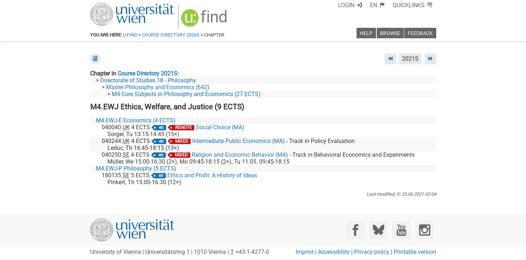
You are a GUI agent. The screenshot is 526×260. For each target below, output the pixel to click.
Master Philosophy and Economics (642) (157, 87)
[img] (205, 20)
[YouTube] (401, 230)
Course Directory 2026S (170, 35)
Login (346, 5)
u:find (130, 35)
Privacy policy (371, 251)
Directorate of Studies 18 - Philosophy (148, 80)
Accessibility (334, 251)
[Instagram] (424, 230)
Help (366, 33)
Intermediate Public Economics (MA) (238, 141)
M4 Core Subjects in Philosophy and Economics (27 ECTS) (186, 94)
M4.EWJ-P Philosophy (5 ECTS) (136, 168)
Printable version (415, 251)
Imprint (305, 251)
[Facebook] (355, 230)
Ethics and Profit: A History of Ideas (212, 175)
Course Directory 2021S (147, 73)
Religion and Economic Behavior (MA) (240, 154)
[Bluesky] (378, 230)
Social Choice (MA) (220, 127)
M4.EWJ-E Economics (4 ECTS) (136, 120)
